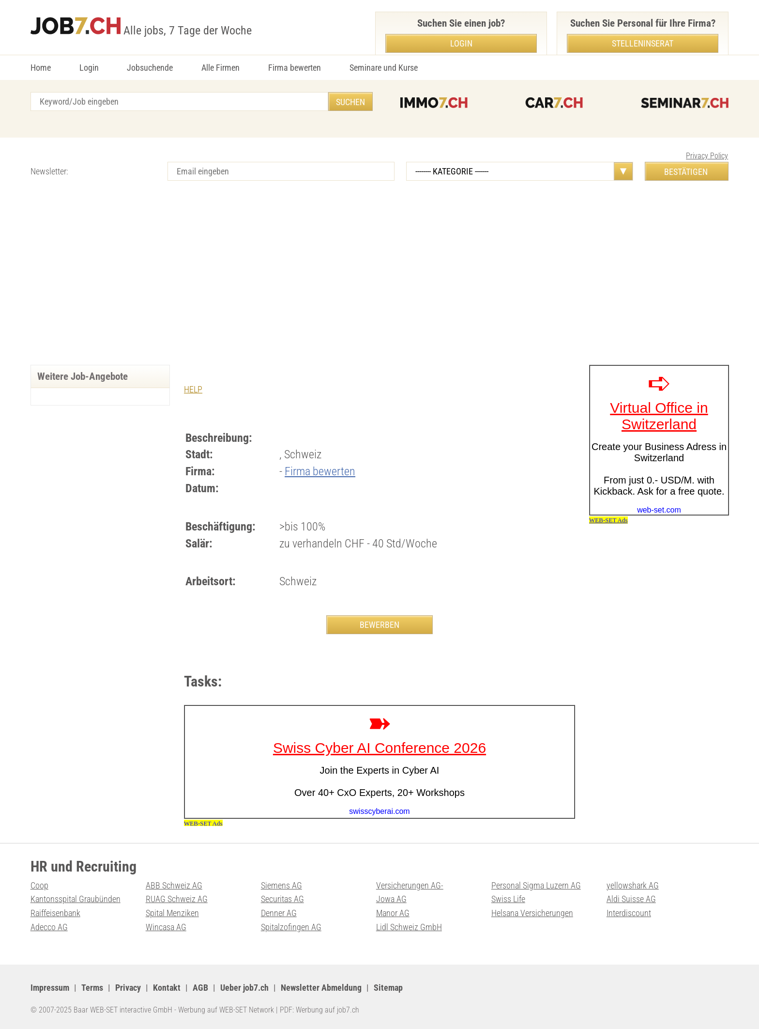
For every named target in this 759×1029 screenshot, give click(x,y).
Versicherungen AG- (409, 885)
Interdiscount (629, 913)
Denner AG (279, 913)
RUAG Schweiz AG (177, 899)
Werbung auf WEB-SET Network (226, 1009)
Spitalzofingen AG (291, 927)
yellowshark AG (633, 885)
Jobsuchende (150, 67)
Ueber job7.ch (244, 987)
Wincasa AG (166, 927)
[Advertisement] (379, 282)
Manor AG (393, 913)
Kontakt (167, 987)
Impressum (49, 987)
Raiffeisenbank (55, 913)
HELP (193, 389)
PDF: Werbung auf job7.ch (319, 1009)
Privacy (128, 987)
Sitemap (388, 987)
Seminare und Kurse (383, 67)
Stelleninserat (642, 43)
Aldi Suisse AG (631, 899)
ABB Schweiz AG (174, 885)
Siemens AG (281, 885)
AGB (200, 987)
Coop (39, 885)
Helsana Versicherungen (532, 913)
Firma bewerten (294, 67)
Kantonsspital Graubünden (75, 899)
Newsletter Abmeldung (321, 987)
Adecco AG (49, 927)
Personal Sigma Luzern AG (536, 885)
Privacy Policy (707, 155)
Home (40, 67)
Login (89, 67)
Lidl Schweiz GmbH (409, 927)
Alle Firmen (220, 67)
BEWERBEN (379, 625)
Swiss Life (508, 899)
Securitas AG (282, 899)
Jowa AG (391, 899)
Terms (92, 987)
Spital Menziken (172, 913)
